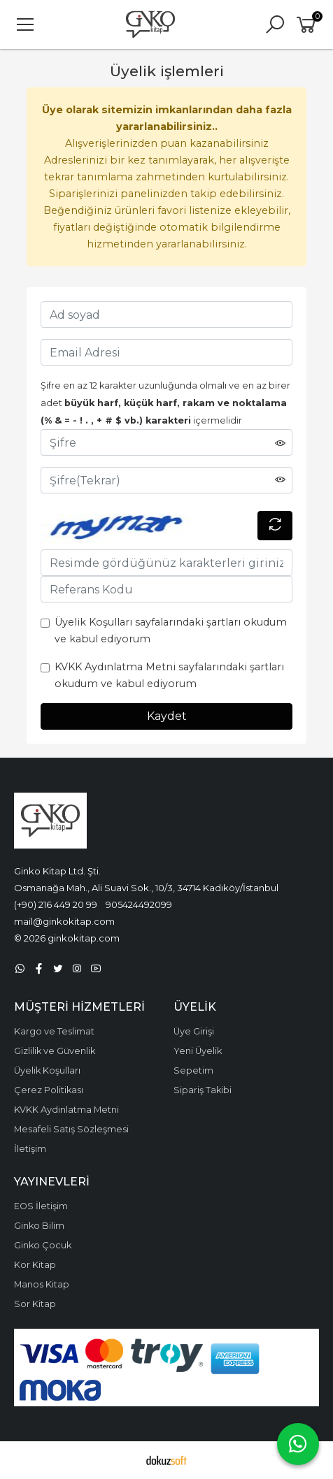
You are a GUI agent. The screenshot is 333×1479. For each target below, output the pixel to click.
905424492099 (139, 904)
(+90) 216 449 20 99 (55, 904)
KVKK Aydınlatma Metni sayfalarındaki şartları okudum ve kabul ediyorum (169, 675)
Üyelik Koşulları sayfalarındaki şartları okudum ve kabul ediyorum (171, 630)
